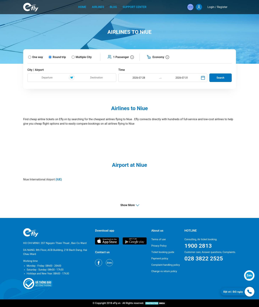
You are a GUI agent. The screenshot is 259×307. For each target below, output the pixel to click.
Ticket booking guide (162, 252)
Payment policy (159, 258)
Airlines (98, 7)
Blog (113, 7)
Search (220, 77)
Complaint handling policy (165, 264)
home (82, 7)
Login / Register (217, 7)
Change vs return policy (164, 271)
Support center (134, 7)
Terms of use (158, 239)
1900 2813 (198, 245)
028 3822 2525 (203, 258)
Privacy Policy (158, 245)
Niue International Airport (42, 179)
